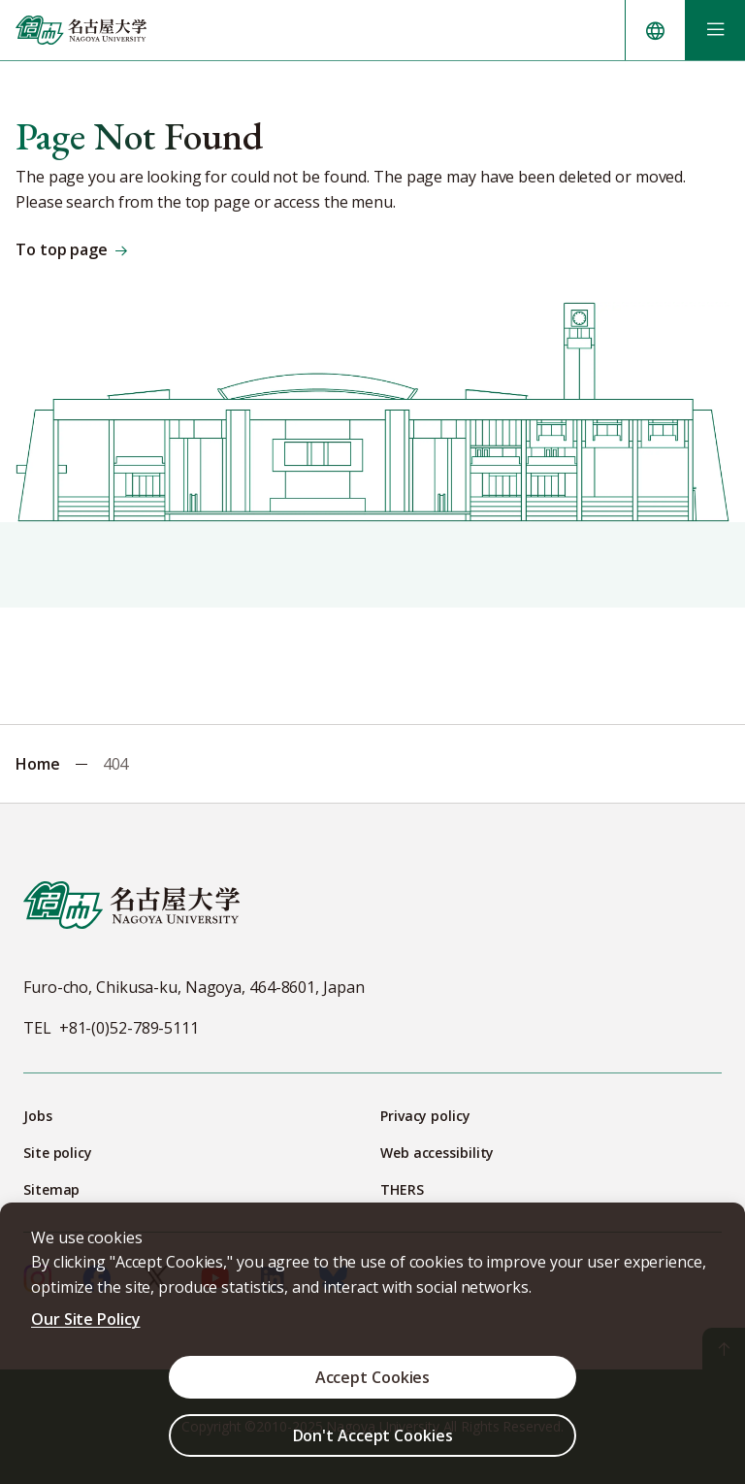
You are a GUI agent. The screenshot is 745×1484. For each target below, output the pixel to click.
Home (38, 764)
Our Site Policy (86, 1319)
